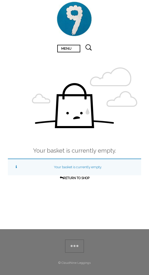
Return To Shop (76, 178)
